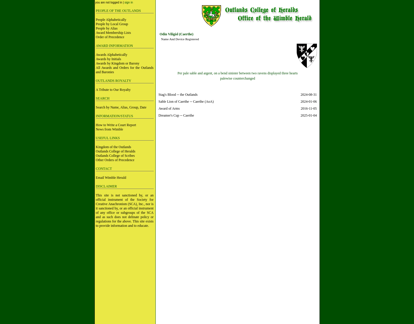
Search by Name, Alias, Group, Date (121, 107)
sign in (129, 2)
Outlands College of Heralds (115, 151)
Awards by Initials (108, 59)
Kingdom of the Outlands (113, 147)
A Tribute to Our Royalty (113, 90)
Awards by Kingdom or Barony (118, 63)
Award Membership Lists (113, 33)
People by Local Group (112, 24)
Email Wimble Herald (111, 178)
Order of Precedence (110, 37)
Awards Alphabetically (111, 55)
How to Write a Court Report (116, 125)
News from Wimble (109, 129)
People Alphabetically (111, 20)
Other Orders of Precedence (115, 160)
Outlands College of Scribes (115, 156)
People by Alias (107, 28)
